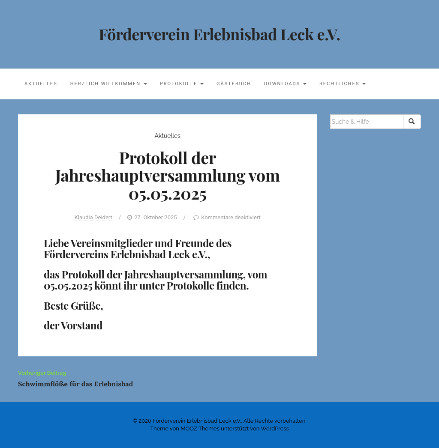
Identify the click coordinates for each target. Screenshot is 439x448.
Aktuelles (40, 84)
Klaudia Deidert (93, 217)
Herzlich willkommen (108, 84)
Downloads (285, 84)
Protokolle (182, 84)
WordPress (275, 428)
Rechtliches (342, 84)
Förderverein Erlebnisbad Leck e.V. (219, 34)
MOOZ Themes (200, 428)
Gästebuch (233, 84)
